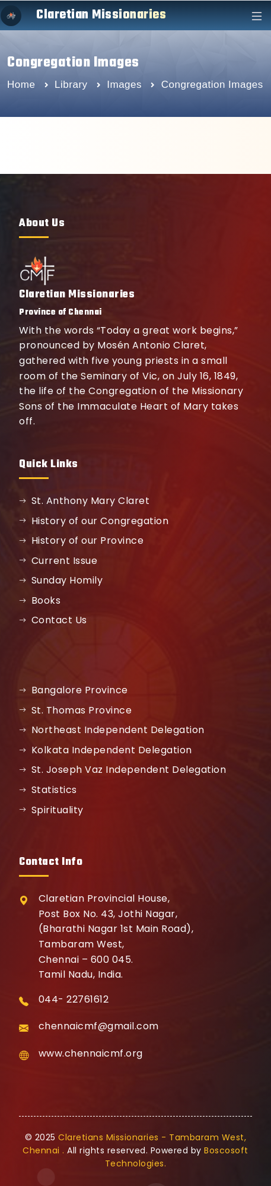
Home (21, 84)
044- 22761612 (74, 999)
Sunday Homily (61, 580)
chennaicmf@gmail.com (99, 1026)
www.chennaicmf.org (91, 1053)
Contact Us (53, 620)
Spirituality (51, 810)
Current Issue (58, 560)
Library (73, 84)
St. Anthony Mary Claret (84, 501)
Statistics (48, 790)
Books (39, 600)
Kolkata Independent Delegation (105, 750)
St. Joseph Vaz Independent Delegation (122, 769)
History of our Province (81, 540)
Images (126, 84)
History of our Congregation (93, 521)
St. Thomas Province (75, 710)
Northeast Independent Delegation (112, 730)
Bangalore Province (73, 690)
